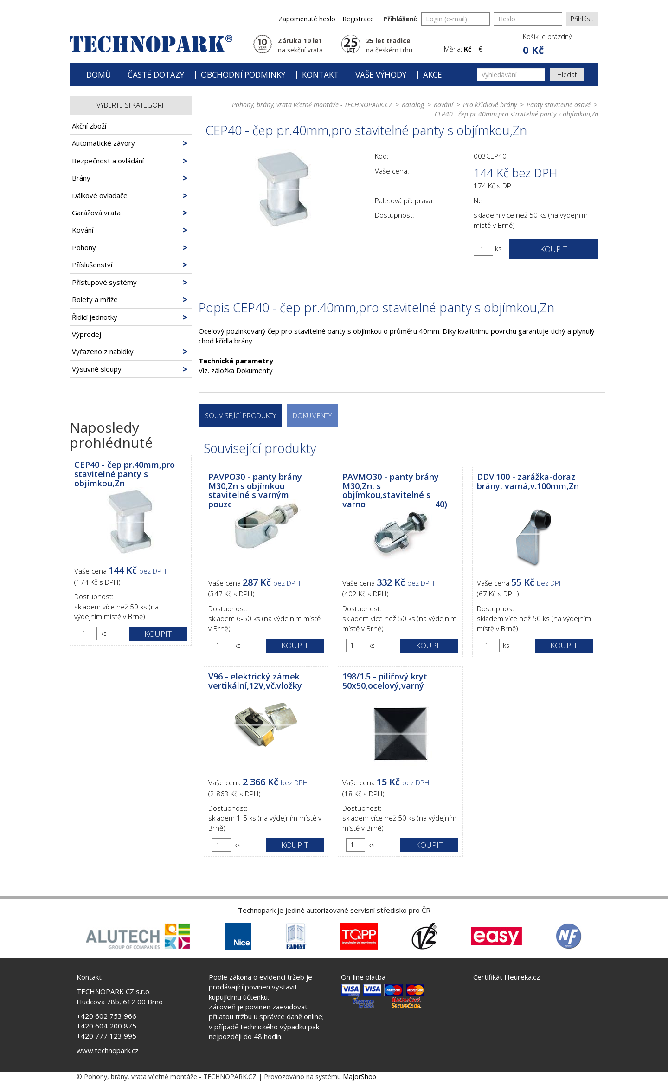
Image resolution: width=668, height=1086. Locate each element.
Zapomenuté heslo (306, 18)
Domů (98, 74)
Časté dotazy (156, 74)
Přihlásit (582, 18)
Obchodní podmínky (243, 74)
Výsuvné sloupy (97, 369)
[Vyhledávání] (511, 74)
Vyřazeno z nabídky (103, 351)
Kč (467, 49)
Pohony (84, 247)
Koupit (158, 633)
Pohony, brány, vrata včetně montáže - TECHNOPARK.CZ (312, 104)
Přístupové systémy (104, 282)
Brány (81, 177)
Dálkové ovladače (100, 195)
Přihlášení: (400, 18)
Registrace (358, 18)
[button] (546, 44)
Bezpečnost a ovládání (108, 160)
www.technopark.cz (108, 1050)
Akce (432, 74)
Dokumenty (312, 415)
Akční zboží (89, 125)
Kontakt (320, 74)
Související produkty (240, 415)
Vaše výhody (380, 74)
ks (103, 633)
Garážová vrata (96, 212)
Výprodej (86, 334)
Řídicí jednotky (94, 317)
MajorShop (359, 1076)
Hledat (567, 74)
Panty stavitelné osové (559, 104)
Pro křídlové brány (490, 104)
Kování (82, 229)
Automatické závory (103, 143)
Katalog (413, 104)
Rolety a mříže (95, 299)
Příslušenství (92, 264)
